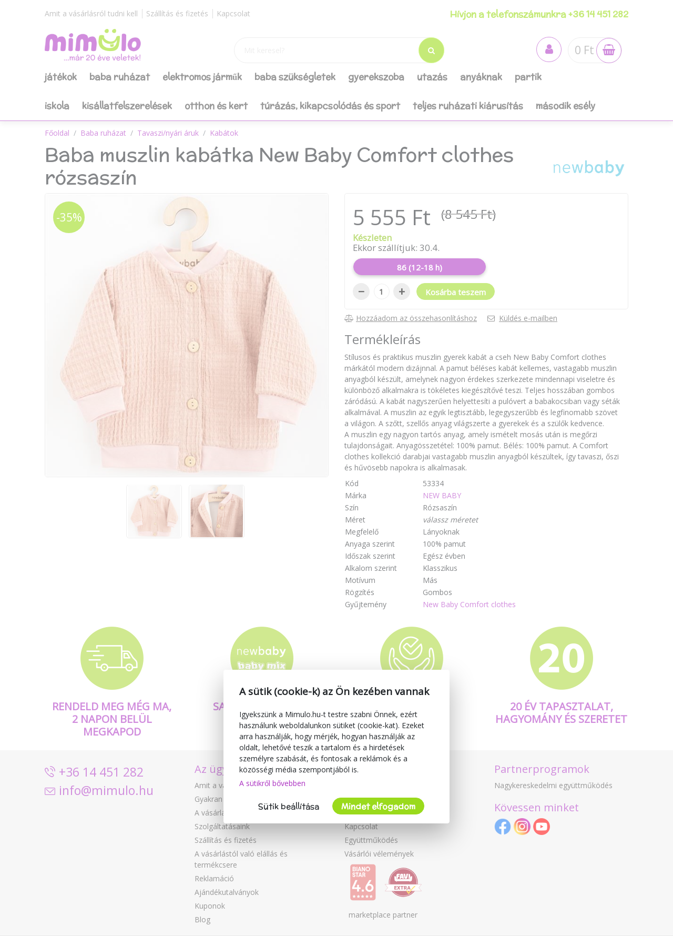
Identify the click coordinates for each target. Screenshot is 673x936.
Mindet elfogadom (378, 806)
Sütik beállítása (288, 806)
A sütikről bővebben (272, 783)
